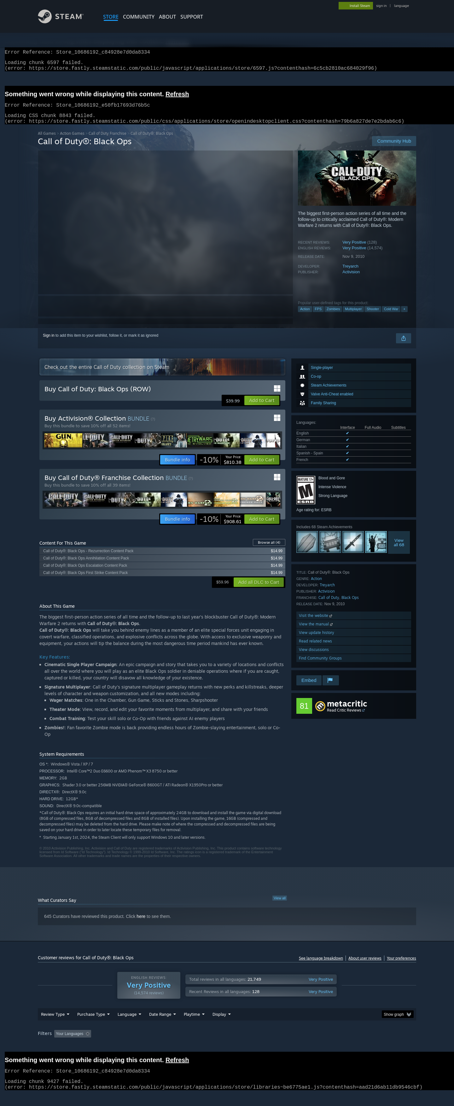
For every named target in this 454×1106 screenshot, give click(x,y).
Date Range (160, 1026)
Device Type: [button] (361, 1046)
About (167, 16)
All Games (47, 141)
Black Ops (350, 605)
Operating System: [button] (280, 1046)
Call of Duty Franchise (107, 141)
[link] (220, 467)
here (141, 923)
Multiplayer (353, 316)
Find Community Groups (320, 665)
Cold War (391, 316)
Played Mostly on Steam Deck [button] (227, 1046)
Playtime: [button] (182, 1046)
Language (127, 1026)
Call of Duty (328, 605)
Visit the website (316, 623)
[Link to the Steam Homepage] (65, 21)
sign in (381, 5)
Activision (351, 279)
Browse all (269, 550)
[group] (227, 1046)
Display (219, 1026)
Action (305, 316)
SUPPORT (191, 16)
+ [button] (404, 316)
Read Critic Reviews (344, 717)
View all (280, 906)
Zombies (333, 316)
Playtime (192, 1026)
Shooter (373, 316)
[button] (262, 408)
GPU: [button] (333, 1046)
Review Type (53, 1026)
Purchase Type (91, 1026)
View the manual (316, 631)
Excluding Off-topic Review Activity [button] (133, 1046)
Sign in (49, 343)
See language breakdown (321, 965)
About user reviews (364, 965)
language (401, 5)
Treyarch (350, 273)
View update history (316, 640)
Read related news (315, 648)
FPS (318, 316)
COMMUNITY (138, 16)
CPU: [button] (312, 1046)
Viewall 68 (399, 550)
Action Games (72, 141)
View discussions (314, 657)
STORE (111, 16)
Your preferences (401, 965)
